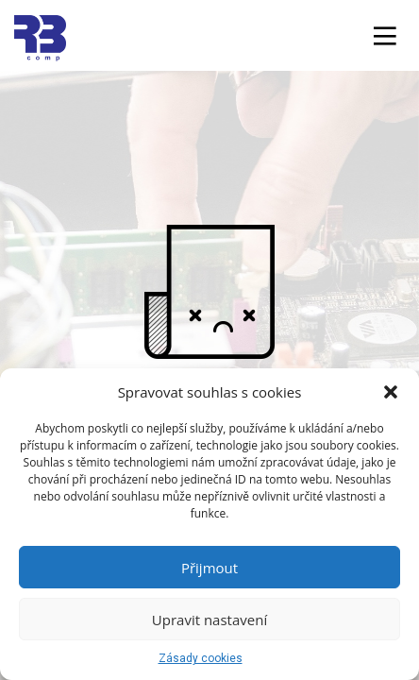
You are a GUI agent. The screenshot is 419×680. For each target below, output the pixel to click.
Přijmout (209, 567)
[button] (390, 391)
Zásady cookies (201, 658)
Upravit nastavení (209, 619)
